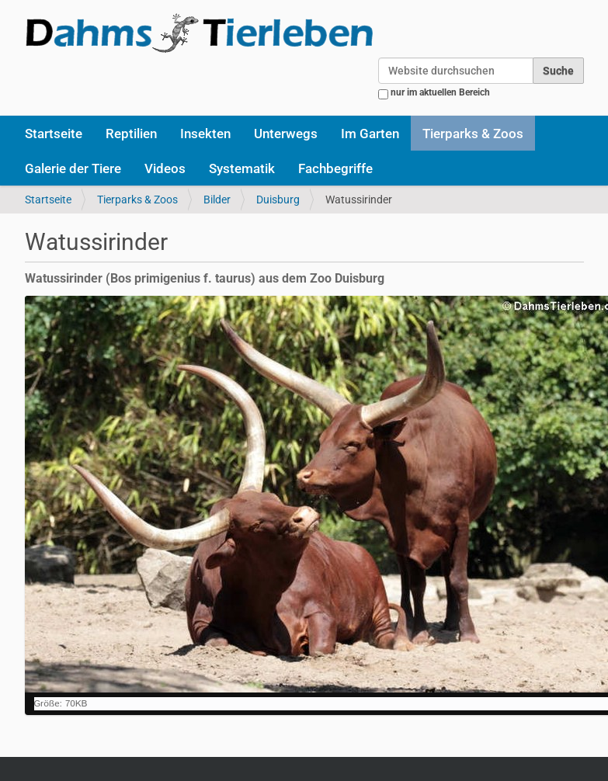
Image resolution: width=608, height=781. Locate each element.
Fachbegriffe (335, 168)
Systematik (242, 168)
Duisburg (278, 199)
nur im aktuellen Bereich (440, 92)
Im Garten (370, 133)
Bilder (217, 199)
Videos (165, 168)
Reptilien (131, 133)
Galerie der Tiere (73, 168)
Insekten (205, 133)
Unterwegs (286, 133)
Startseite (53, 133)
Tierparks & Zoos (472, 133)
